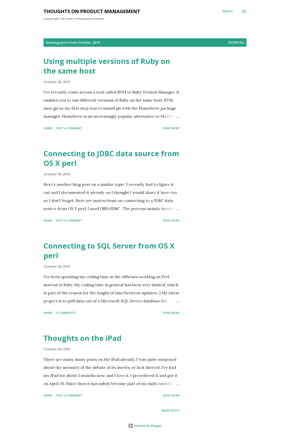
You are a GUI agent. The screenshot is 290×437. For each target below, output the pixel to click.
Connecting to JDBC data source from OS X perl (111, 158)
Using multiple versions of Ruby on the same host (107, 66)
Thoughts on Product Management (92, 11)
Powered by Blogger (145, 426)
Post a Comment (69, 128)
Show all (236, 42)
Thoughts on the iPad (82, 338)
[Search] (227, 11)
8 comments (65, 313)
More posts (171, 410)
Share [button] (48, 128)
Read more (171, 128)
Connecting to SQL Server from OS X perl (109, 250)
